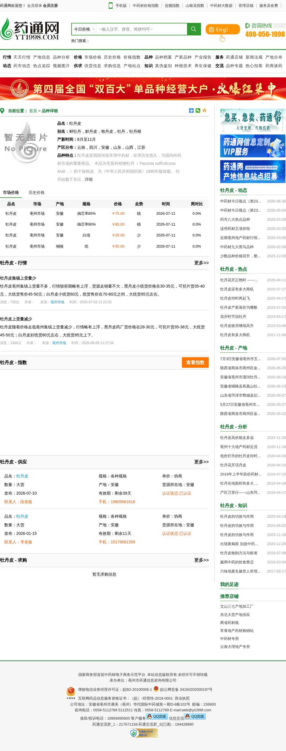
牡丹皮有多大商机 (235, 335)
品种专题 (234, 65)
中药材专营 (229, 638)
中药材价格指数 (146, 5)
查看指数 (195, 362)
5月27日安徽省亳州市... (239, 404)
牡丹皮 (22, 476)
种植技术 (183, 65)
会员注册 (50, 5)
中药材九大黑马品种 (237, 247)
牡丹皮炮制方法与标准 (238, 553)
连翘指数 (172, 5)
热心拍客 (255, 65)
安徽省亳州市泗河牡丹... (240, 377)
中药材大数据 (221, 5)
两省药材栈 (229, 623)
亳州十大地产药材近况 (238, 447)
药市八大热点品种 (235, 219)
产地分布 (274, 57)
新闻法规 (254, 57)
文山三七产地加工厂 (237, 606)
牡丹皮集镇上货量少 (18, 278)
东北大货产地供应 (235, 615)
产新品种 (183, 57)
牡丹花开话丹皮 (233, 465)
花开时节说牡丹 (233, 316)
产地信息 (41, 57)
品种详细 (50, 111)
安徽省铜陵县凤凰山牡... (240, 386)
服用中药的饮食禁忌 (237, 562)
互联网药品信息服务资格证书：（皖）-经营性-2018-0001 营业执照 (133, 698)
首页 (32, 111)
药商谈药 (274, 65)
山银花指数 (195, 5)
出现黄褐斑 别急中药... (239, 544)
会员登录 (34, 5)
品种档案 (163, 57)
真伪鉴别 (163, 65)
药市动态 (22, 65)
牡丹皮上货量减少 (16, 319)
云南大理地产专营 (235, 646)
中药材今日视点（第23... (240, 201)
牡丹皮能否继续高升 (237, 326)
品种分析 (61, 57)
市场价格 (93, 57)
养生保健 (203, 65)
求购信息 (113, 65)
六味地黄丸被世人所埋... (240, 571)
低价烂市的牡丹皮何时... (240, 456)
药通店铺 (234, 57)
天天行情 (22, 57)
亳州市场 (57, 302)
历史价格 (112, 57)
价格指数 (132, 57)
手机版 (121, 5)
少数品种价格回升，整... (240, 256)
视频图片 (61, 65)
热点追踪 (42, 65)
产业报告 (203, 57)
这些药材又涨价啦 (235, 228)
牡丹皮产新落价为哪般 (238, 307)
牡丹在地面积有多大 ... (239, 483)
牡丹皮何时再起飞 (235, 298)
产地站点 (132, 65)
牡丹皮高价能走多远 (237, 437)
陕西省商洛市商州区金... (240, 368)
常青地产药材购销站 (237, 630)
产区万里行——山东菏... (240, 492)
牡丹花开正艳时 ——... (239, 280)
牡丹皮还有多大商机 (237, 289)
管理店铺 (246, 5)
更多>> (201, 262)
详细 (89, 179)
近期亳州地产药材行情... (240, 238)
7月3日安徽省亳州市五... (240, 359)
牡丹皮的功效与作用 (237, 516)
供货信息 (93, 65)
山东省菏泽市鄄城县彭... (240, 395)
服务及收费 (268, 5)
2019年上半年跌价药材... (240, 474)
